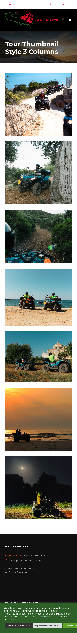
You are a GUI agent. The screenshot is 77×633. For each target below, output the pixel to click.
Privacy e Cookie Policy (19, 625)
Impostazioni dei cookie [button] (47, 625)
